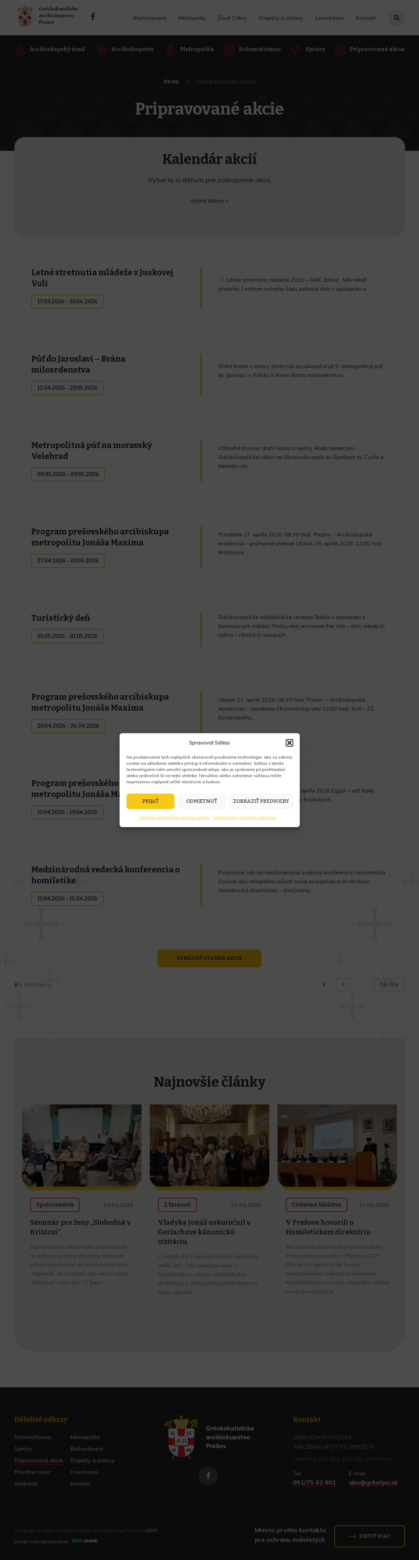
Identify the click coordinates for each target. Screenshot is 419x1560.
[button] (289, 742)
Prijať (150, 801)
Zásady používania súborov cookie (174, 817)
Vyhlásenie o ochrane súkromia (244, 817)
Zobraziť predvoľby (261, 801)
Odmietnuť (201, 801)
